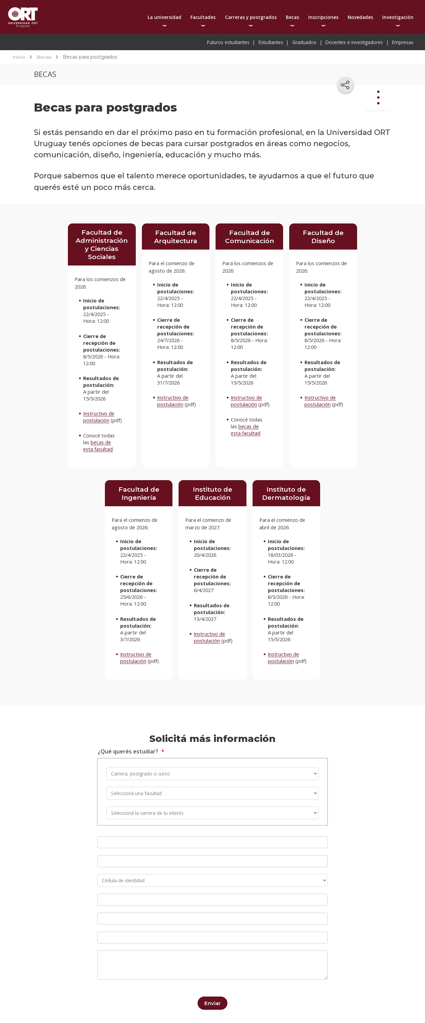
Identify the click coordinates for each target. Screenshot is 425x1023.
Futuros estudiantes (228, 42)
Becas (292, 17)
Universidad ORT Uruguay (23, 17)
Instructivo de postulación (98, 417)
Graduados (304, 42)
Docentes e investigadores (354, 42)
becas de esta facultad (98, 445)
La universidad (164, 17)
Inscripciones (323, 17)
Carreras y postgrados (251, 17)
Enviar (212, 999)
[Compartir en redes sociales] (345, 85)
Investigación (397, 17)
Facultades (203, 17)
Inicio (18, 57)
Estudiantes (271, 42)
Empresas (402, 42)
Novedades (360, 17)
